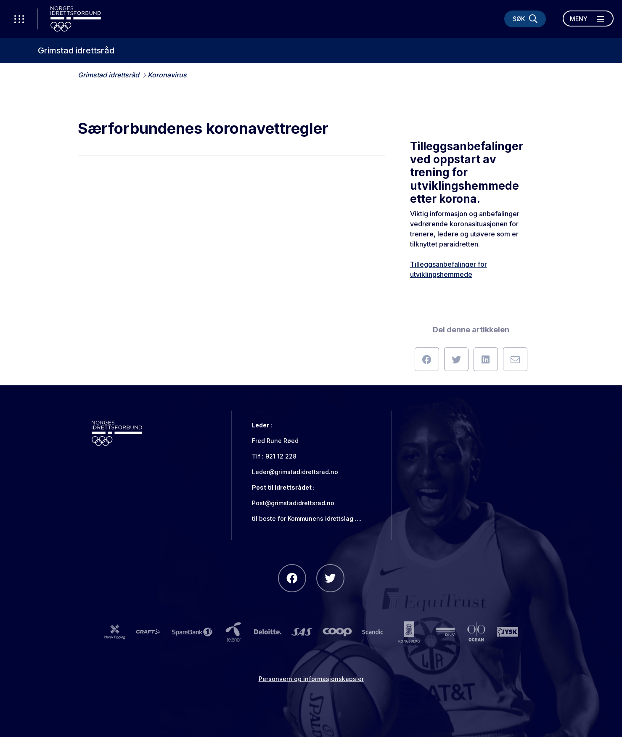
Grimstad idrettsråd (76, 50)
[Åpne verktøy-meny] (19, 19)
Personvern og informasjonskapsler (311, 678)
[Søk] (525, 19)
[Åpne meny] (588, 19)
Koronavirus (167, 75)
